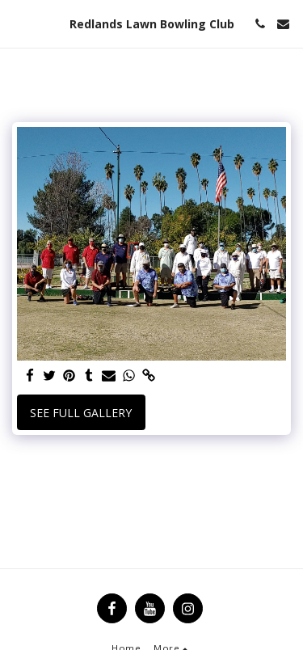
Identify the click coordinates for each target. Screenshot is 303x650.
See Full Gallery (81, 412)
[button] (18, 23)
